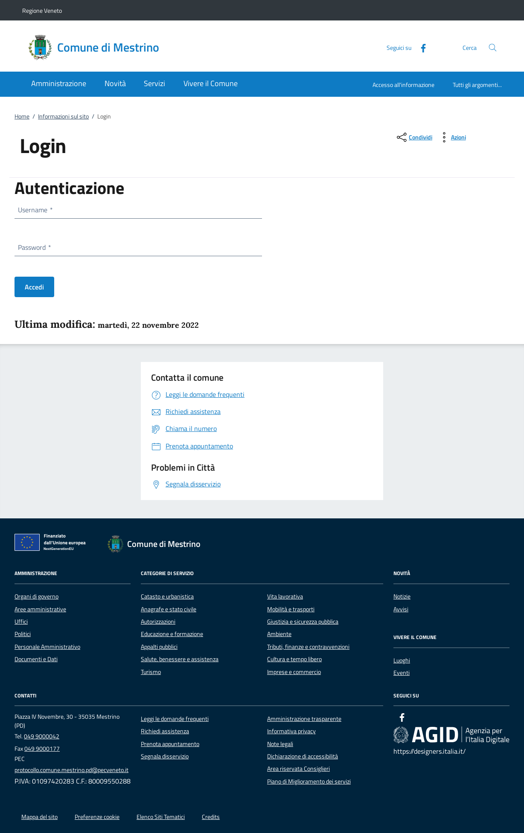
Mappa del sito (39, 816)
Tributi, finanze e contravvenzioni (308, 646)
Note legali (280, 744)
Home (22, 116)
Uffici (21, 621)
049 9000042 (41, 736)
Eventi (401, 672)
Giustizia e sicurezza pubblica (302, 621)
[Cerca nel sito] (492, 47)
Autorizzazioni (158, 621)
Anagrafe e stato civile (168, 609)
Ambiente (279, 634)
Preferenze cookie (97, 816)
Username (35, 210)
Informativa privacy (291, 731)
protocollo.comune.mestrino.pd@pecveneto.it (71, 770)
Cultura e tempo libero (294, 659)
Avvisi (400, 609)
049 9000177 (42, 748)
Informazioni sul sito (63, 116)
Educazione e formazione (172, 634)
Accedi (34, 287)
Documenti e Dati (36, 659)
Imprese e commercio (294, 672)
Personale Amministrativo (47, 646)
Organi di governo (36, 596)
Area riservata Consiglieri (298, 768)
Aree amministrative (40, 609)
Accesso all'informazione (403, 84)
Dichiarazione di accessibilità (302, 756)
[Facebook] (419, 47)
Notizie (401, 596)
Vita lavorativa (285, 596)
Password (34, 247)
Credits (211, 816)
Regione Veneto (42, 10)
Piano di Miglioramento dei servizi (309, 781)
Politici (23, 634)
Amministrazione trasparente (304, 718)
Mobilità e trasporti (290, 609)
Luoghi (401, 660)
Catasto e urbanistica (167, 596)
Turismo (151, 672)
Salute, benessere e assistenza (179, 659)
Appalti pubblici (159, 646)
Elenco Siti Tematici (161, 816)
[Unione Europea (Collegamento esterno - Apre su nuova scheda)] (52, 544)
